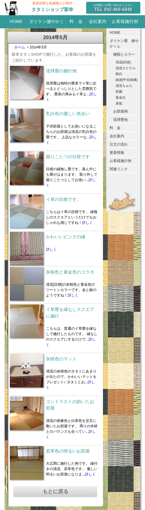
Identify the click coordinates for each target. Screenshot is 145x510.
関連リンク (119, 169)
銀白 (119, 74)
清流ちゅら (124, 86)
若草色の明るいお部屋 (68, 451)
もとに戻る (55, 491)
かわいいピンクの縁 (65, 236)
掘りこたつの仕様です (68, 156)
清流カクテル (126, 68)
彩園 (119, 92)
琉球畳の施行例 (61, 71)
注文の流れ (119, 144)
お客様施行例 (125, 21)
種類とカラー (124, 54)
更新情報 (117, 152)
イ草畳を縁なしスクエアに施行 (70, 312)
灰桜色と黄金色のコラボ (70, 272)
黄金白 (121, 97)
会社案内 (97, 21)
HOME (16, 21)
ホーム (19, 47)
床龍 (119, 103)
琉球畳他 (120, 119)
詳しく (87, 222)
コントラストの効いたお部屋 (70, 405)
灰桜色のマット (61, 358)
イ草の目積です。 (63, 199)
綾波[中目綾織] (127, 80)
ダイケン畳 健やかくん (124, 43)
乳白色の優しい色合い (68, 113)
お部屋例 (120, 111)
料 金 (76, 21)
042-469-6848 (113, 9)
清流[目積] (123, 62)
